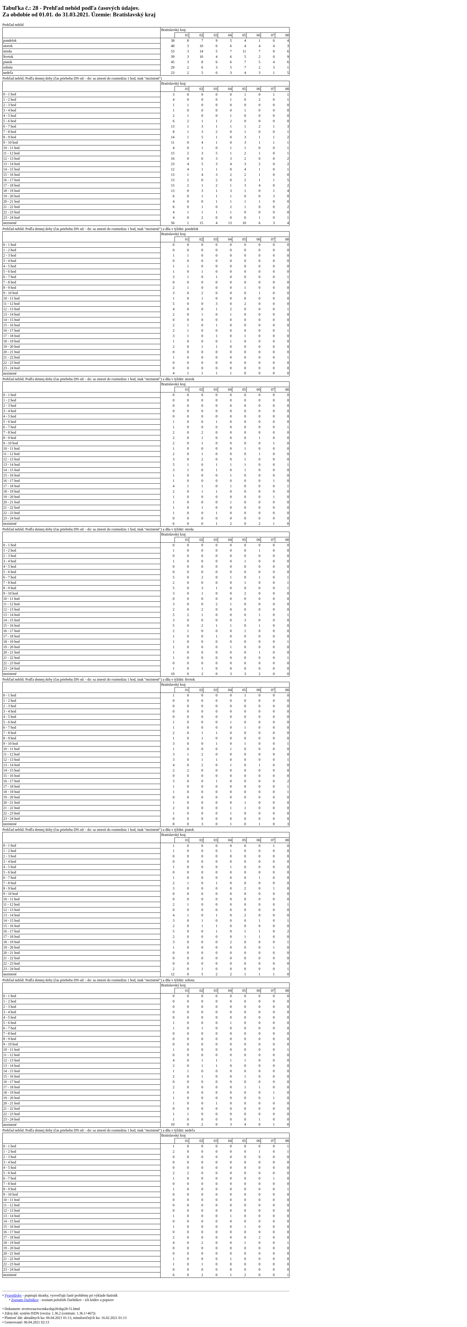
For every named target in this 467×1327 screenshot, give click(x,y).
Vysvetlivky (13, 1295)
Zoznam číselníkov (24, 1300)
